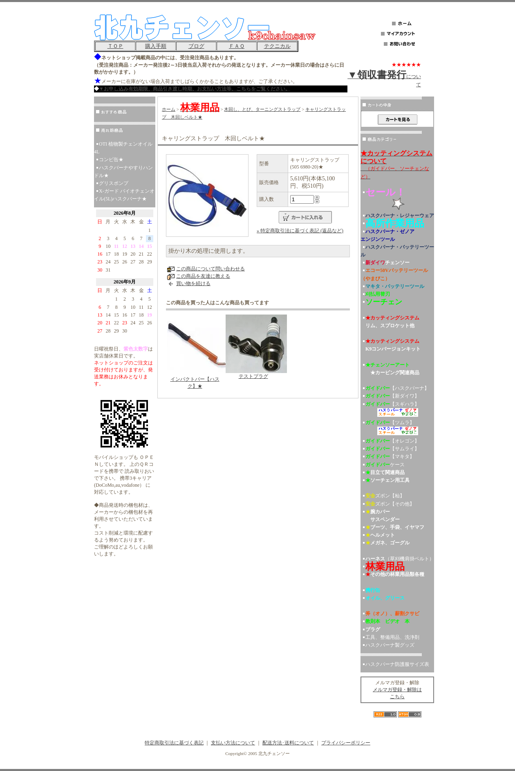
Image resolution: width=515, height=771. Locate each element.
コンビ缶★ (111, 159)
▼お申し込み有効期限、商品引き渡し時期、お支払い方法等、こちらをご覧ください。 (194, 89)
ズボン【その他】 (389, 504)
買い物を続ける (193, 283)
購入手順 (155, 46)
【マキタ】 (389, 456)
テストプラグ (253, 376)
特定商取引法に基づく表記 (174, 743)
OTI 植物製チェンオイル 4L (123, 148)
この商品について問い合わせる (210, 269)
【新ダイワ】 (392, 396)
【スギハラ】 (397, 410)
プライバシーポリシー (345, 743)
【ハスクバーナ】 (397, 388)
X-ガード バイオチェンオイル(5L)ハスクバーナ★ (124, 195)
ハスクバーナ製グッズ (389, 645)
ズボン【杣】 (385, 496)
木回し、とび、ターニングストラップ (262, 109)
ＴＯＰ (115, 46)
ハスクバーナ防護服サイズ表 (397, 664)
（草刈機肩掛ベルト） (399, 559)
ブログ (196, 46)
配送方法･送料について (288, 743)
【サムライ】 (392, 449)
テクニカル (277, 46)
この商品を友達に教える (203, 276)
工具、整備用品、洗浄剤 (392, 637)
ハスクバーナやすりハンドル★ (123, 171)
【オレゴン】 (392, 441)
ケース (385, 465)
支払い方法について (233, 743)
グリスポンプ (113, 183)
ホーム (168, 109)
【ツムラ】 (397, 428)
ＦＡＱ (236, 46)
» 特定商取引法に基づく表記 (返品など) (300, 231)
